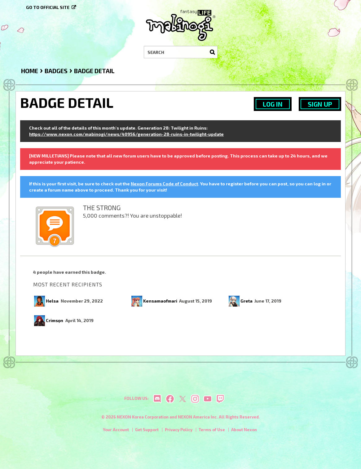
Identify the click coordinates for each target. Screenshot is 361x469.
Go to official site (47, 7)
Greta (246, 300)
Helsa (52, 300)
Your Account (116, 431)
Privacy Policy (178, 431)
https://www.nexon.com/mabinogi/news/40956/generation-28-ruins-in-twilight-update (126, 134)
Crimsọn (54, 320)
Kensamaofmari (160, 300)
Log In (273, 104)
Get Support (147, 431)
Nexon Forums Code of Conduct (164, 183)
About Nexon (244, 431)
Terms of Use (212, 431)
